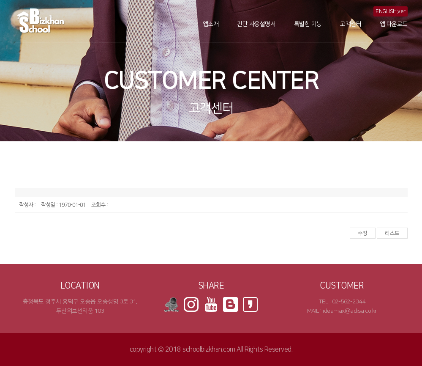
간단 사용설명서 (256, 24)
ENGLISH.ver (391, 11)
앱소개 (211, 24)
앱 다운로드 (394, 24)
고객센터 (350, 24)
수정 (363, 233)
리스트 (392, 233)
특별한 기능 (308, 24)
